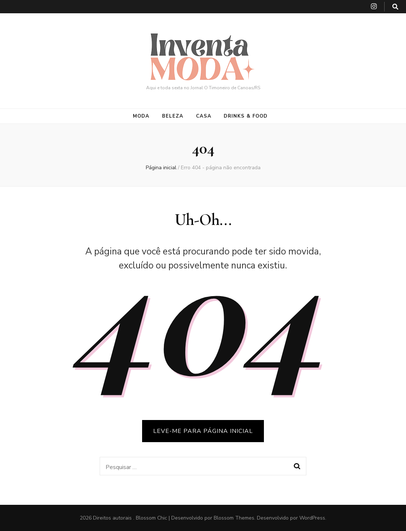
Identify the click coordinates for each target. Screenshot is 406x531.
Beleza (172, 116)
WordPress (312, 517)
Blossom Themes (234, 517)
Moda (141, 116)
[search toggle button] (395, 7)
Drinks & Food (246, 116)
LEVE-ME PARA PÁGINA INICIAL (203, 431)
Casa (203, 116)
